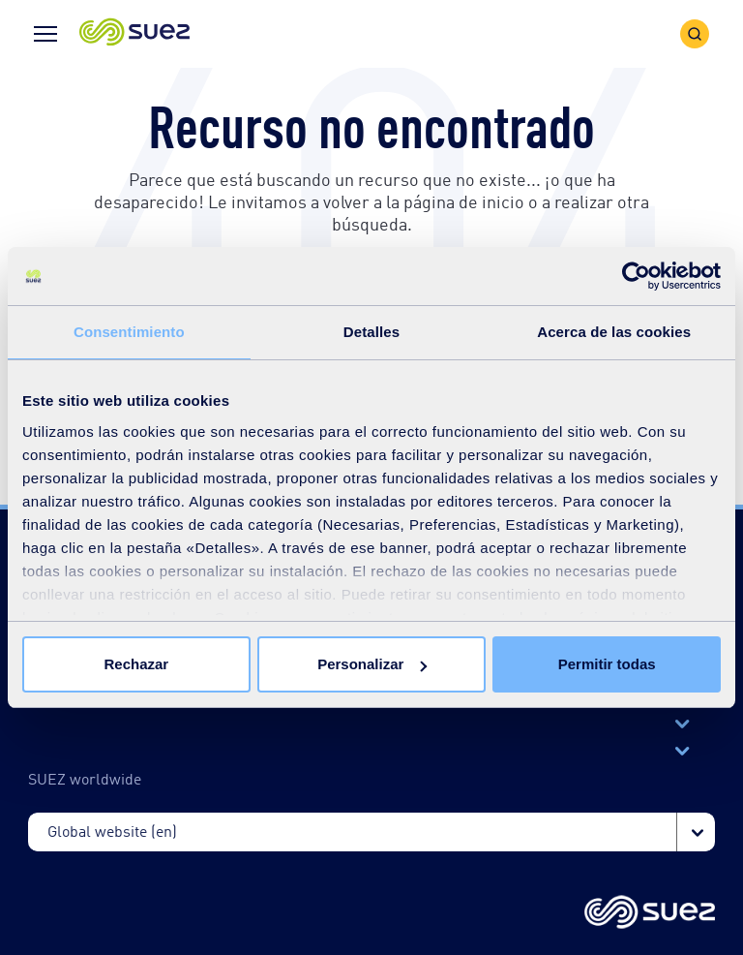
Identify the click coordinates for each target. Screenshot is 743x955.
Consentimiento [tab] (129, 331)
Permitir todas (607, 664)
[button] (134, 33)
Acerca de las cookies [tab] (614, 331)
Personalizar (372, 664)
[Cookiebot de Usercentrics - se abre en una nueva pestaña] (636, 276)
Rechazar (136, 664)
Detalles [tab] (371, 331)
